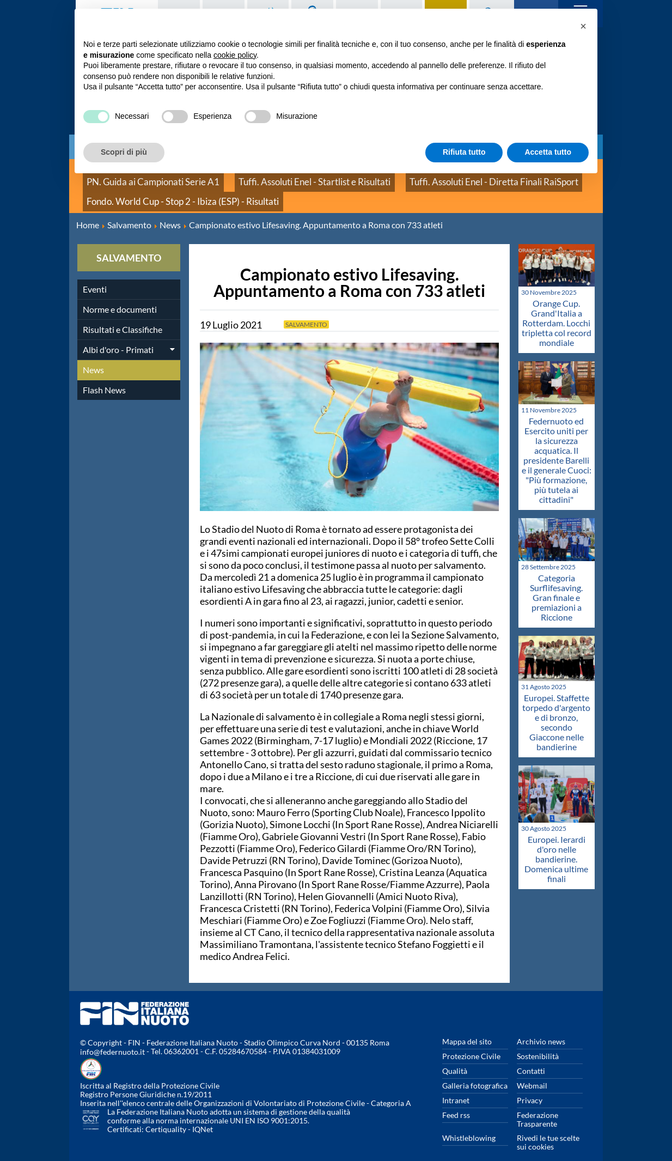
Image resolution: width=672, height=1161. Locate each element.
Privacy (529, 1085)
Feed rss (456, 1100)
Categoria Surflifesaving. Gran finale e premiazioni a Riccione (556, 582)
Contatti (531, 1056)
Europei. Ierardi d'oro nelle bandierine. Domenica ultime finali (556, 844)
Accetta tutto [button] (547, 152)
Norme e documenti (120, 294)
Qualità (454, 1056)
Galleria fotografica (475, 1070)
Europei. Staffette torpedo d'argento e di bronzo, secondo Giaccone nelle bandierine (556, 707)
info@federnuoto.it (112, 1037)
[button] (583, 26)
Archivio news (541, 1026)
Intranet (455, 1085)
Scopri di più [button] (124, 152)
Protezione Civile (471, 1041)
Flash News (104, 375)
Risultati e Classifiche (122, 314)
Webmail (532, 1070)
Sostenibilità (538, 1041)
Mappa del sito (467, 1026)
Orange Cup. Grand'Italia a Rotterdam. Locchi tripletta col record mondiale (556, 308)
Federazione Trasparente (537, 1105)
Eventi (95, 274)
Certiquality (165, 1115)
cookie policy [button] (234, 55)
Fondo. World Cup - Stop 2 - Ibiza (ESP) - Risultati (165, 190)
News (93, 355)
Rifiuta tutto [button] (464, 152)
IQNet (202, 1115)
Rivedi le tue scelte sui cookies (548, 1127)
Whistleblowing (469, 1123)
